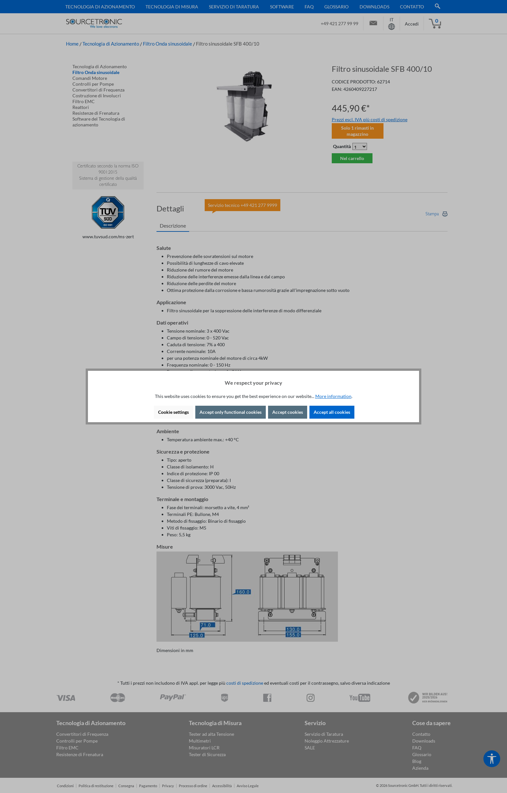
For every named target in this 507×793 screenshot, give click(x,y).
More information (333, 396)
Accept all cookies (332, 412)
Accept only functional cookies (231, 412)
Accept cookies (287, 412)
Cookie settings (173, 412)
